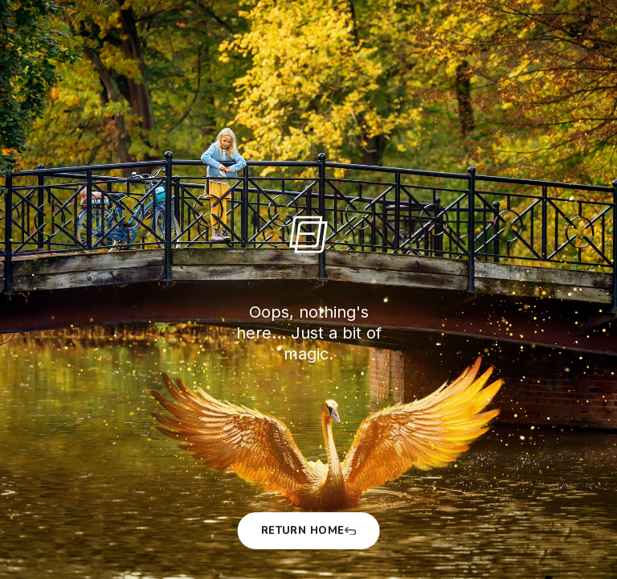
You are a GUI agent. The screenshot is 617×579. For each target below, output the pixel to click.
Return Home (309, 531)
